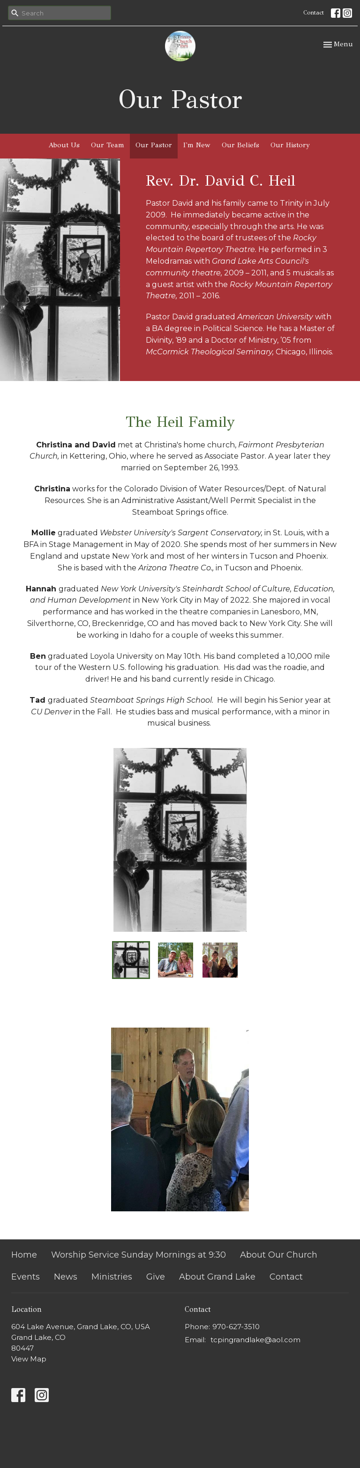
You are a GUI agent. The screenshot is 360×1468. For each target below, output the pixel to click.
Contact (313, 12)
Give (155, 1277)
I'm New (196, 145)
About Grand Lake (217, 1277)
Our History (290, 145)
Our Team (107, 145)
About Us (64, 145)
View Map (28, 1358)
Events (25, 1277)
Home (24, 1255)
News (65, 1277)
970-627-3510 (236, 1326)
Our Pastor (153, 145)
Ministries (111, 1277)
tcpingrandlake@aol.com (255, 1339)
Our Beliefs (240, 145)
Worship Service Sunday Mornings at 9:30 (138, 1255)
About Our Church (278, 1255)
